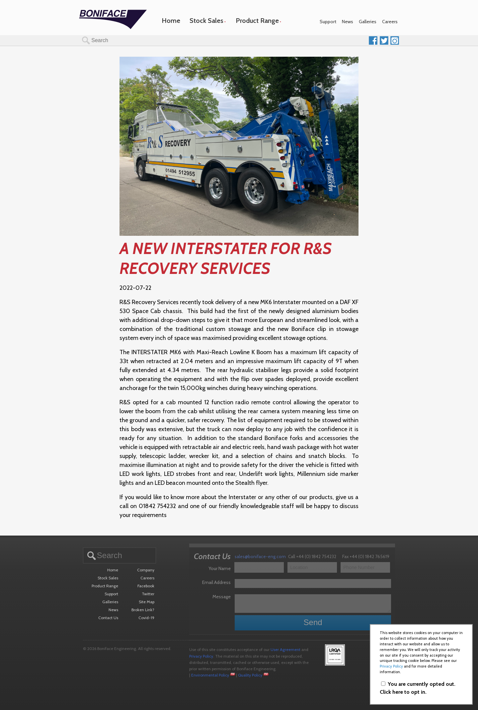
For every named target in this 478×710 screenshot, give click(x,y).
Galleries (367, 22)
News (347, 22)
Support (328, 22)
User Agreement (285, 649)
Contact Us (108, 617)
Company (145, 569)
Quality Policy (250, 675)
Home (171, 21)
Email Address (216, 582)
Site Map (146, 601)
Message (221, 597)
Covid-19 (146, 617)
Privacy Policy (201, 656)
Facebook (145, 585)
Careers (390, 22)
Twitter (148, 593)
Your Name (219, 568)
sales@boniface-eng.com (260, 556)
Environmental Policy (210, 675)
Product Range (257, 21)
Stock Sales (206, 21)
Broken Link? (142, 609)
